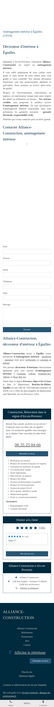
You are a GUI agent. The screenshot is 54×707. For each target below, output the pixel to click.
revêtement (31, 360)
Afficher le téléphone (29, 588)
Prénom (6, 258)
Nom (5, 246)
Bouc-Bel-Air (19, 377)
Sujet (5, 293)
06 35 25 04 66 (28, 444)
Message (7, 304)
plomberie (46, 356)
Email (5, 270)
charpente (8, 360)
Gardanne (21, 374)
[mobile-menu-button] (27, 703)
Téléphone (7, 281)
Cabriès (32, 374)
